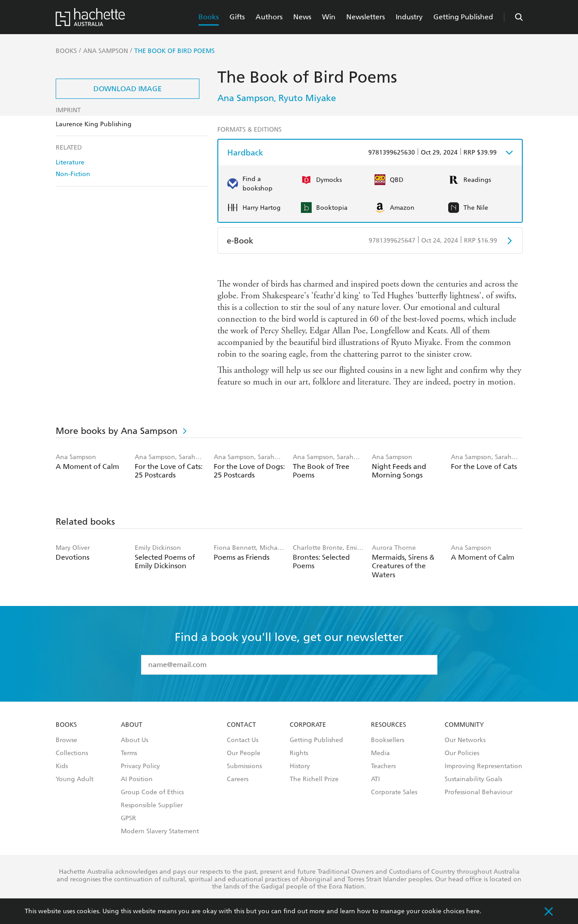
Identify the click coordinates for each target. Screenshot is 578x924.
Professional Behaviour (478, 792)
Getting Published (463, 17)
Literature (70, 162)
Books (209, 17)
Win (328, 17)
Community (464, 725)
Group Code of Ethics (152, 792)
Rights (299, 753)
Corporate (308, 725)
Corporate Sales (394, 792)
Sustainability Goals (473, 779)
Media (380, 753)
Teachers (383, 766)
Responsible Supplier (152, 805)
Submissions (244, 766)
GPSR (128, 818)
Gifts (237, 17)
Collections (72, 753)
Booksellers (387, 740)
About (131, 725)
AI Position (137, 779)
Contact (241, 725)
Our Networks (465, 740)
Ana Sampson (245, 98)
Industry (409, 17)
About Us (134, 740)
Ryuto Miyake (307, 98)
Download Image (127, 88)
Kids (62, 766)
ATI (375, 779)
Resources (388, 725)
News (302, 17)
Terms (129, 753)
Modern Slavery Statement (160, 831)
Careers (237, 779)
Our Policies (462, 753)
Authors (269, 17)
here (473, 911)
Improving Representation (483, 766)
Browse (66, 740)
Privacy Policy (140, 766)
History (300, 766)
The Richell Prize (314, 779)
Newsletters (365, 17)
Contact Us (242, 740)
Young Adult (74, 779)
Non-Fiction (73, 174)
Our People (243, 753)
